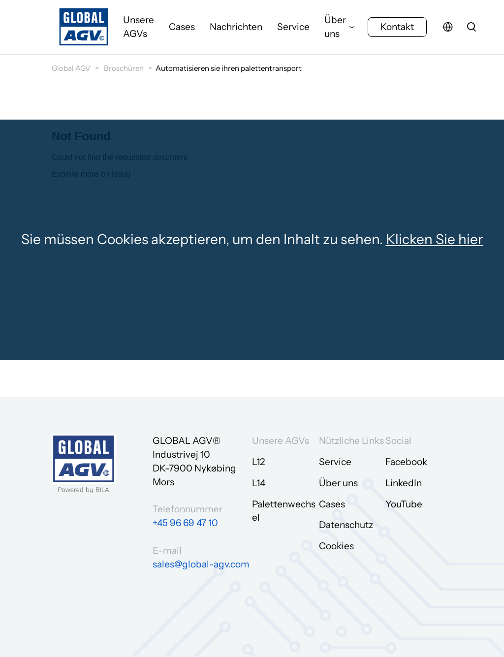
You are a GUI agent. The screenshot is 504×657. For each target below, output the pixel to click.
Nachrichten (236, 26)
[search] (471, 27)
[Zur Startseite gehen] (84, 27)
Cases (182, 26)
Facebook (406, 462)
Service (293, 26)
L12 (258, 462)
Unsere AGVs (138, 26)
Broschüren (124, 68)
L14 (258, 483)
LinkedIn (403, 483)
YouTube (403, 504)
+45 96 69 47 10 (185, 523)
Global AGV (71, 68)
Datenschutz (346, 525)
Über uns (335, 26)
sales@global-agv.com (201, 564)
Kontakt (397, 26)
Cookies (336, 546)
